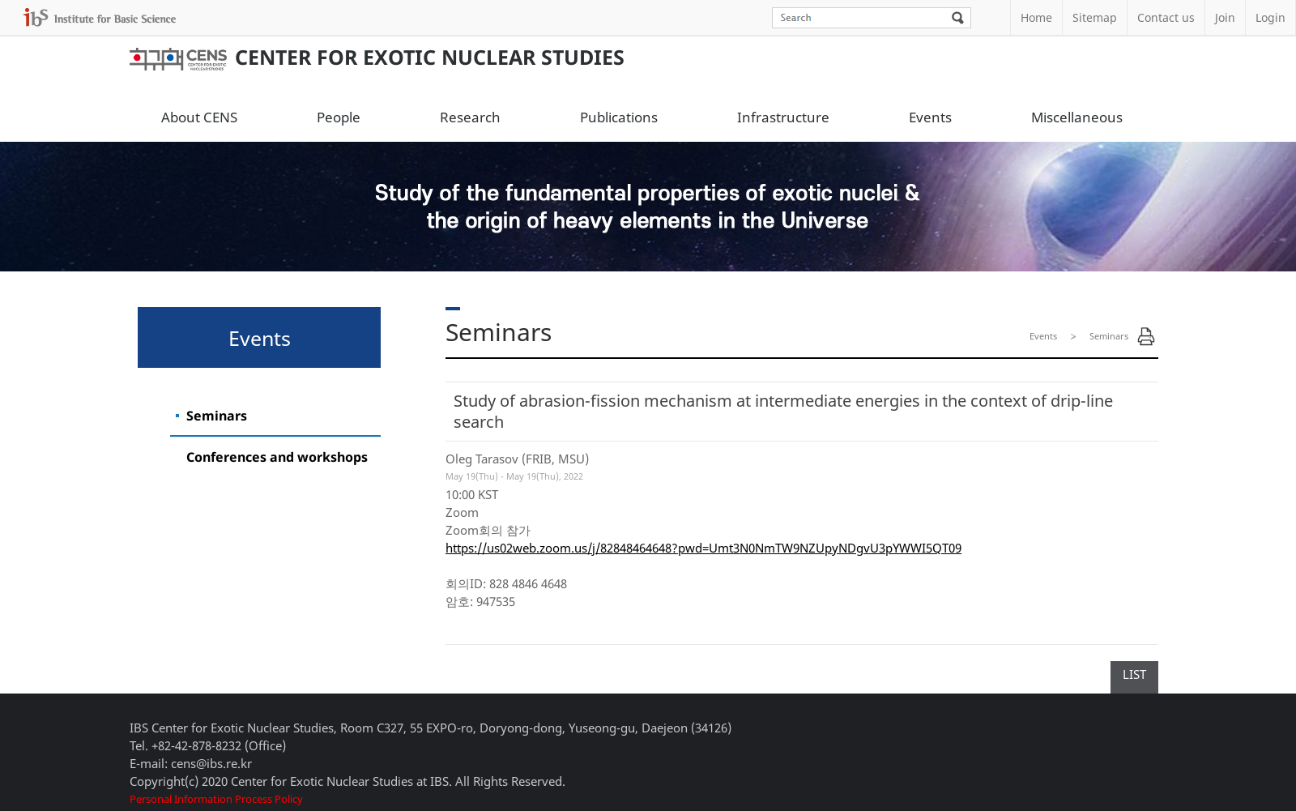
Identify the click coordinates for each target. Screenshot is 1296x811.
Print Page (1146, 336)
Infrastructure (783, 117)
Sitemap (1094, 17)
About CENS (199, 117)
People (338, 117)
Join (1225, 17)
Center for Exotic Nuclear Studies (377, 56)
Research (470, 117)
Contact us (1166, 17)
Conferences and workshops (277, 457)
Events (930, 117)
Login (1270, 17)
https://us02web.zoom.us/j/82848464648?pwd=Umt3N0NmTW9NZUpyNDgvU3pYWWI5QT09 (703, 548)
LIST (1134, 674)
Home (1036, 17)
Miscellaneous (1077, 117)
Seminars (216, 416)
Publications (619, 117)
